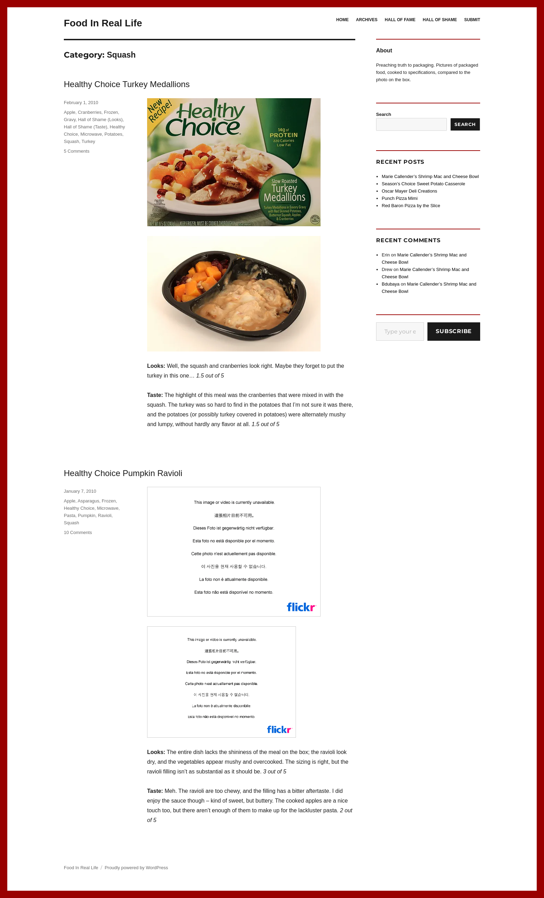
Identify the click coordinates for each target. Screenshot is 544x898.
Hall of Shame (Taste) (85, 126)
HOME (342, 19)
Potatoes (113, 134)
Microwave (91, 134)
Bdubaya (390, 284)
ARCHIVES (366, 19)
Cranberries (89, 112)
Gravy (70, 119)
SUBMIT (472, 19)
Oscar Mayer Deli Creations (409, 191)
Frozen (111, 112)
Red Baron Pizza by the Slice (411, 205)
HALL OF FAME (400, 19)
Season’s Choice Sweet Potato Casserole (423, 183)
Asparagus (88, 500)
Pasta (69, 515)
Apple (69, 112)
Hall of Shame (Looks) (100, 119)
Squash (71, 141)
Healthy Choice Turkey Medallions (127, 84)
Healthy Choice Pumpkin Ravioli (123, 473)
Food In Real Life (103, 23)
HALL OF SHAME (440, 19)
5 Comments (77, 151)
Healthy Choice (79, 508)
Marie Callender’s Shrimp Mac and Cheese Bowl (430, 176)
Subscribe (454, 331)
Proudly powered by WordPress (136, 867)
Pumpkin (86, 515)
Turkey (88, 141)
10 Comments (78, 532)
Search (383, 114)
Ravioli (104, 515)
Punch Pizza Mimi (399, 198)
